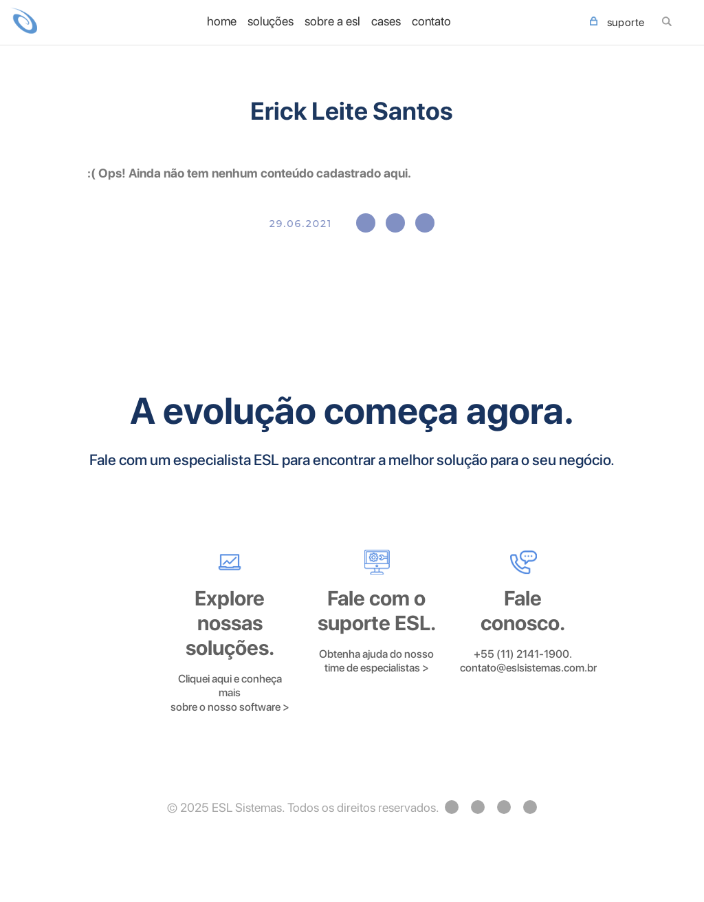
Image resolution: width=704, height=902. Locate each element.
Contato (431, 21)
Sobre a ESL (332, 21)
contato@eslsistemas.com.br (528, 667)
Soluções (271, 21)
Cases (386, 21)
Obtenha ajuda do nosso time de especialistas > (376, 661)
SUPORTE (617, 23)
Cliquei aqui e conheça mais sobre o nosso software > (229, 692)
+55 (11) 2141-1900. (523, 654)
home (221, 21)
